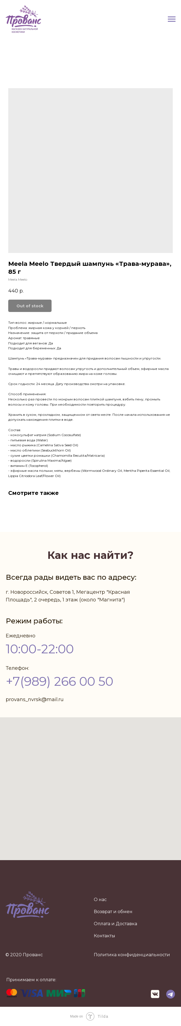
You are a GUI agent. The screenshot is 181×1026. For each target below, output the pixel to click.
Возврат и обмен (113, 911)
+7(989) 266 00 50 (59, 681)
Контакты (104, 935)
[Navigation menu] (172, 19)
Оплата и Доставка (115, 923)
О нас (100, 899)
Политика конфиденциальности (132, 954)
